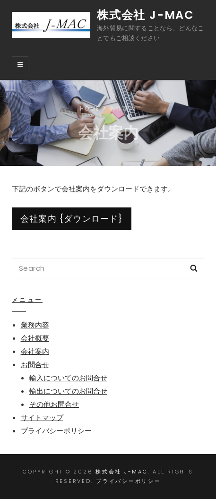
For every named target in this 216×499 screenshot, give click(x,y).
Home (90, 108)
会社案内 (35, 351)
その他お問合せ (54, 404)
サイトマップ (42, 417)
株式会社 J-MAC (145, 15)
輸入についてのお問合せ (68, 378)
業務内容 (35, 325)
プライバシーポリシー (56, 431)
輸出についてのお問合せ (68, 391)
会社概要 (35, 338)
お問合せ (35, 365)
